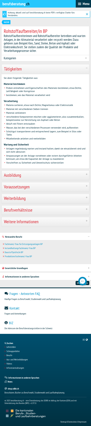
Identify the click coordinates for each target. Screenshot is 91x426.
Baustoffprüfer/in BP (14, 252)
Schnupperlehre (13, 351)
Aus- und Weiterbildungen (17, 359)
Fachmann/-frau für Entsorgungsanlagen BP (24, 244)
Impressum (82, 421)
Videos (9, 363)
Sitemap (63, 421)
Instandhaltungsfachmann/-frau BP (20, 248)
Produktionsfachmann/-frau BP (18, 256)
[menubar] (83, 4)
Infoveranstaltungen (15, 368)
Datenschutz (72, 421)
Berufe (9, 355)
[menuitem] (85, 339)
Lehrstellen (11, 347)
